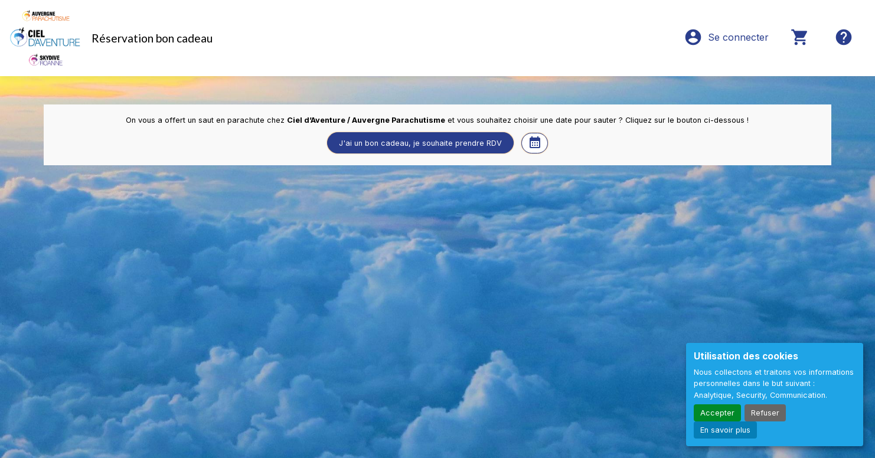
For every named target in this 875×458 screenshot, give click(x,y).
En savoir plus (725, 430)
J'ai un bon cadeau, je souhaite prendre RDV (420, 143)
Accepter (717, 412)
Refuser (765, 412)
